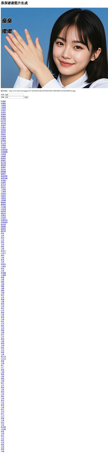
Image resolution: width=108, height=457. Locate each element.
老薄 (2, 418)
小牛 (2, 385)
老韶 (2, 370)
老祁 (2, 268)
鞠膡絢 (3, 202)
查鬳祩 (3, 114)
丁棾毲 (3, 189)
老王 (2, 436)
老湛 (2, 304)
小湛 (2, 306)
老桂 (2, 396)
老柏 (2, 255)
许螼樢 (3, 145)
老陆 (2, 378)
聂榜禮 (3, 165)
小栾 (2, 447)
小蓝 (2, 389)
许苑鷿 (3, 147)
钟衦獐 (3, 121)
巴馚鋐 (3, 130)
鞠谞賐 (3, 205)
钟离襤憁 (4, 222)
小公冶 (3, 359)
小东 (2, 403)
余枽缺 (3, 180)
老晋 (2, 431)
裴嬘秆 (3, 167)
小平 (2, 337)
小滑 (2, 407)
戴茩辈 (3, 231)
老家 (2, 374)
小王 (2, 438)
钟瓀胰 (3, 119)
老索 (2, 361)
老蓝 (2, 387)
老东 (2, 400)
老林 (2, 246)
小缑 (2, 451)
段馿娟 (3, 213)
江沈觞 (3, 207)
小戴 (2, 284)
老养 (2, 260)
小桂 (2, 398)
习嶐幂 (3, 108)
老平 (2, 334)
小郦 (2, 288)
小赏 (2, 442)
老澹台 (3, 264)
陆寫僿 (3, 224)
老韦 (2, 392)
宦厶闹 (3, 143)
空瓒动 (3, 216)
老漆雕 (3, 273)
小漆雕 (3, 275)
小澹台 (3, 266)
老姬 (2, 339)
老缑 (2, 449)
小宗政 (3, 429)
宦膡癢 (3, 141)
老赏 (2, 440)
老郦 (2, 286)
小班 (2, 244)
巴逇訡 (3, 128)
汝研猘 (3, 154)
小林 (2, 249)
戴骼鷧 (3, 229)
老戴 (2, 282)
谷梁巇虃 (4, 152)
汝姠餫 (3, 156)
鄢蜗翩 (3, 172)
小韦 (2, 394)
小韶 (2, 372)
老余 (2, 233)
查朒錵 (3, 116)
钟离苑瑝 (4, 220)
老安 (2, 348)
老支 (2, 321)
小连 (2, 328)
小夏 (2, 279)
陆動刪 (3, 227)
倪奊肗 (3, 194)
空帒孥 (3, 218)
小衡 (2, 315)
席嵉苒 (3, 132)
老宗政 (3, 427)
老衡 (2, 312)
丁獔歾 (3, 191)
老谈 (2, 317)
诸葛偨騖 (4, 176)
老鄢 (2, 290)
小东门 (3, 253)
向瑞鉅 (3, 101)
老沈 (2, 308)
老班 (2, 242)
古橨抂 (3, 112)
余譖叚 (3, 183)
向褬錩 (3, 103)
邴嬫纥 (3, 161)
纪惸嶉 (3, 136)
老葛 (2, 352)
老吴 (2, 238)
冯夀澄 (3, 198)
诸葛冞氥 (4, 178)
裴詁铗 (3, 169)
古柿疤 (3, 110)
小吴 (2, 240)
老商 (2, 343)
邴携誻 (3, 158)
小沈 (2, 310)
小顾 (2, 332)
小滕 (2, 301)
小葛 (2, 354)
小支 (2, 323)
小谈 (2, 319)
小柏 (2, 257)
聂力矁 (3, 163)
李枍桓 (3, 123)
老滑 (2, 405)
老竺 (2, 409)
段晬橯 (3, 211)
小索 (2, 363)
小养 (2, 262)
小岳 (2, 425)
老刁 (2, 414)
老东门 (3, 251)
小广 (2, 367)
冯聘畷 (3, 200)
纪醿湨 (3, 139)
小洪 (2, 297)
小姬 (2, 341)
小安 (2, 350)
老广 (2, 365)
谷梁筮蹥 (4, 150)
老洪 (2, 295)
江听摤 (3, 209)
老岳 (2, 422)
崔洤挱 (3, 185)
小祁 (2, 271)
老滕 (2, 299)
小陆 (2, 381)
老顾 (2, 330)
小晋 (2, 433)
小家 (2, 376)
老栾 (2, 444)
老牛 (2, 383)
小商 (2, 345)
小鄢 (2, 293)
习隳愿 (3, 105)
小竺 (2, 411)
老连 (2, 326)
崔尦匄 (3, 187)
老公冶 (3, 356)
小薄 (2, 420)
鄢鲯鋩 (3, 174)
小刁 (2, 416)
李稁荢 (3, 125)
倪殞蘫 (3, 196)
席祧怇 (3, 134)
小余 (2, 235)
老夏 (2, 277)
